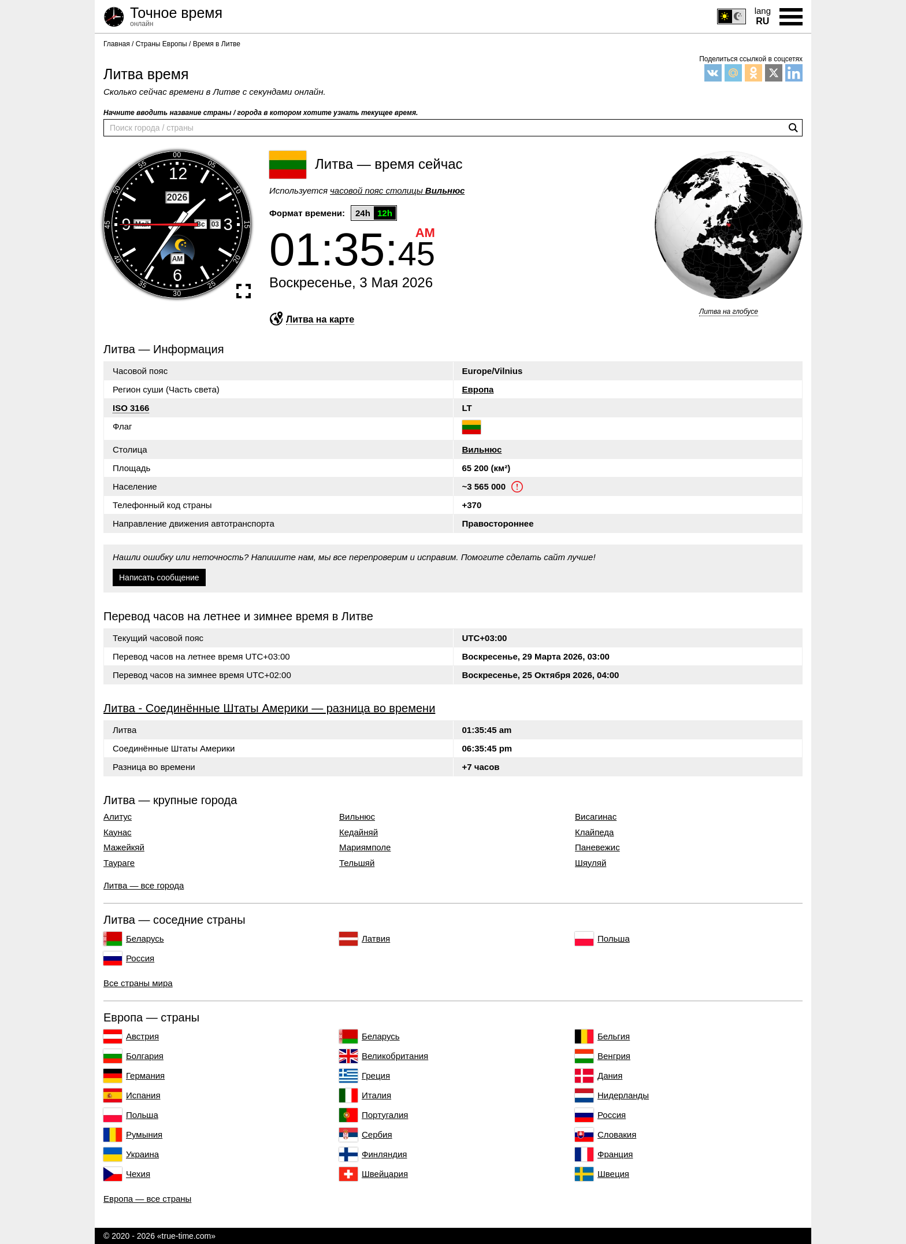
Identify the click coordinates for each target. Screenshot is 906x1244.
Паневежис (597, 847)
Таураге (119, 863)
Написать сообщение (159, 577)
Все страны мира (138, 983)
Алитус (117, 816)
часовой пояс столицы (397, 190)
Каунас (117, 832)
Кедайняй (358, 832)
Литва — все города (143, 885)
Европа (478, 389)
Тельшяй (356, 863)
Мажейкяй (123, 847)
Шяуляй (590, 863)
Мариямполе (365, 847)
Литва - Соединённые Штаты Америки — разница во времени (269, 708)
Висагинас (596, 816)
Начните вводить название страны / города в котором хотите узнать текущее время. (260, 112)
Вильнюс (482, 449)
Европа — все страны (147, 1199)
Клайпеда (594, 832)
